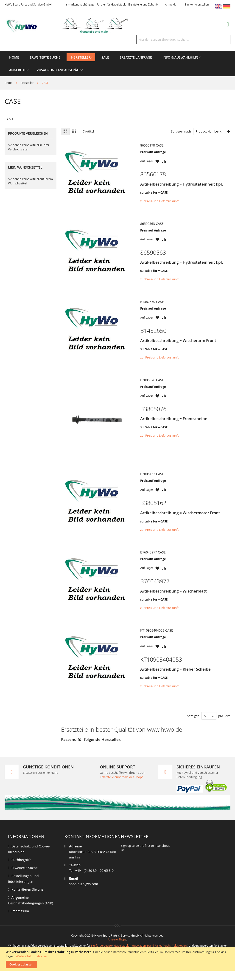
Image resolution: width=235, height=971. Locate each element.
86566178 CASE (152, 145)
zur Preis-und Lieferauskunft (159, 201)
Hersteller (27, 83)
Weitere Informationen (31, 956)
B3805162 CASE (152, 474)
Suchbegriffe (21, 860)
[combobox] (183, 39)
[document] (118, 959)
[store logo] (72, 25)
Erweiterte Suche (24, 868)
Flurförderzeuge (101, 945)
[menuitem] (81, 57)
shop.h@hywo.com (83, 884)
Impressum (20, 911)
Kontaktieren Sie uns (27, 889)
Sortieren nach (181, 131)
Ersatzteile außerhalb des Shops (121, 777)
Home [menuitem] (14, 57)
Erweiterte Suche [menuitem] (45, 57)
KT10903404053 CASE (156, 630)
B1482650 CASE (152, 301)
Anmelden (171, 4)
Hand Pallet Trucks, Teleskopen (167, 945)
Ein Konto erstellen (197, 4)
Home (9, 83)
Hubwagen (139, 945)
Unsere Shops (117, 939)
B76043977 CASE (153, 552)
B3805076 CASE (152, 380)
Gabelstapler (122, 945)
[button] (157, 161)
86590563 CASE (152, 223)
